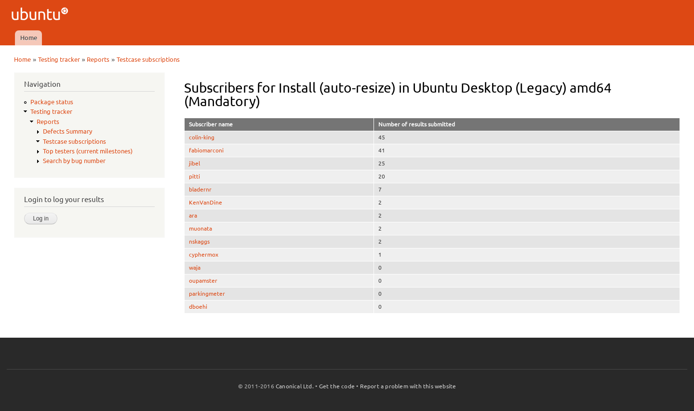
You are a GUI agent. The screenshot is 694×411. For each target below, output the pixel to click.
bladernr (200, 189)
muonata (200, 228)
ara (193, 215)
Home (28, 37)
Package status (51, 101)
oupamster (203, 280)
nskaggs (199, 241)
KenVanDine (205, 202)
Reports (98, 59)
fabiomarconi (206, 150)
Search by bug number (74, 160)
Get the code (337, 386)
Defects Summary (67, 131)
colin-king (201, 137)
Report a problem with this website (408, 386)
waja (194, 267)
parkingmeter (207, 293)
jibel (194, 163)
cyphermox (203, 254)
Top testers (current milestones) (88, 151)
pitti (194, 176)
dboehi (198, 306)
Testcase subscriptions (148, 59)
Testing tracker (59, 59)
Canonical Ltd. (295, 386)
